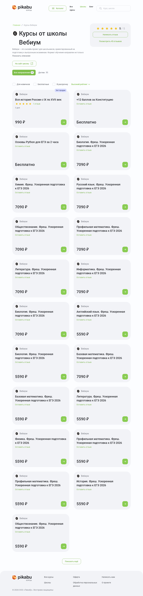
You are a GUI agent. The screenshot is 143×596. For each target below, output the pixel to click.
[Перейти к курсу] (63, 122)
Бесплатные (43, 84)
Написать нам (108, 577)
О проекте (106, 582)
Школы (83, 7)
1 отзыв (36, 104)
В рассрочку (62, 84)
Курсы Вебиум (30, 25)
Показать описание (21, 56)
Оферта (76, 577)
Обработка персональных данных (85, 584)
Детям (43, 72)
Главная (16, 25)
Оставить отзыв (84, 104)
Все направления (24, 72)
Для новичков (23, 84)
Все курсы (72, 8)
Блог (91, 7)
